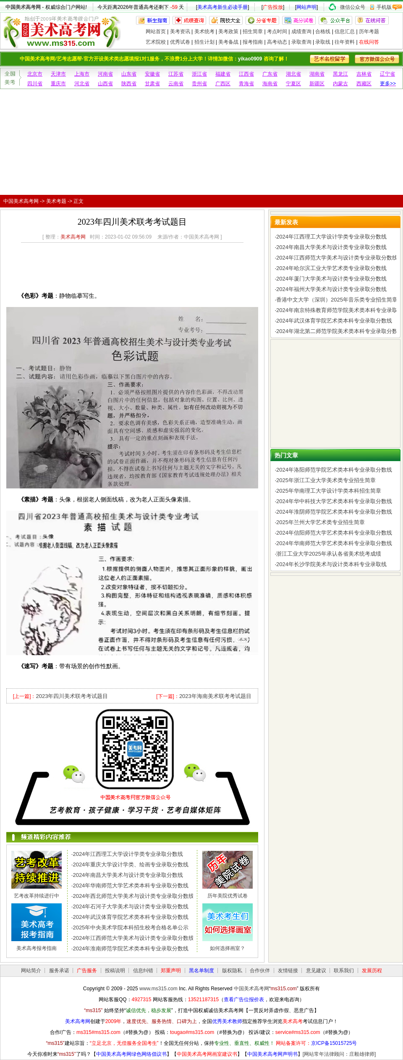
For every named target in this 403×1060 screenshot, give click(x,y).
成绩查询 (301, 31)
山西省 (105, 84)
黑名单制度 (201, 970)
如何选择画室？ (227, 948)
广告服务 (87, 970)
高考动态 (277, 42)
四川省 (34, 84)
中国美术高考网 (23, 7)
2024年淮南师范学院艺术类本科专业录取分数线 (130, 948)
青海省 (246, 84)
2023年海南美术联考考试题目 (215, 696)
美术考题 (56, 201)
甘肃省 (152, 84)
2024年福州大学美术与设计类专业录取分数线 (331, 289)
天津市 (58, 74)
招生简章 (253, 31)
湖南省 (316, 74)
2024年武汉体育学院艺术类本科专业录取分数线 (130, 917)
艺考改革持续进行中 (36, 896)
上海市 (81, 74)
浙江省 (199, 74)
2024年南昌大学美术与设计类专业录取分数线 (128, 875)
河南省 (105, 74)
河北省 (81, 84)
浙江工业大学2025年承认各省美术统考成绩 (328, 554)
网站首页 (156, 31)
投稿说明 (115, 970)
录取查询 (301, 42)
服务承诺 (59, 970)
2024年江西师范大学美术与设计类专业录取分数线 (133, 938)
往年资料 (345, 42)
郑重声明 (171, 970)
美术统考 (204, 31)
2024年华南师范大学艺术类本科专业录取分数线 (130, 885)
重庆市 (58, 84)
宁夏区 (293, 84)
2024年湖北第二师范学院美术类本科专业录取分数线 (339, 331)
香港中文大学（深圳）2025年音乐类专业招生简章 (337, 299)
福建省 (222, 74)
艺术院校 (156, 42)
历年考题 (369, 31)
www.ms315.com (158, 989)
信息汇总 (345, 31)
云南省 (175, 84)
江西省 (246, 74)
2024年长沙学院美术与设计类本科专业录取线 (331, 564)
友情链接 (288, 970)
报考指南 (253, 42)
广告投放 (273, 7)
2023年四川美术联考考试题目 (72, 696)
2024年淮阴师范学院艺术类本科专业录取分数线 (334, 512)
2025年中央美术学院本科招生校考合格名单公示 (130, 927)
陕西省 (128, 84)
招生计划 (204, 42)
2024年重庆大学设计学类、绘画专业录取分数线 (130, 864)
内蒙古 (340, 84)
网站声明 (306, 7)
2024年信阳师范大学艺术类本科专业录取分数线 (334, 533)
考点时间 (277, 31)
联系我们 (344, 970)
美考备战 (228, 42)
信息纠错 (143, 970)
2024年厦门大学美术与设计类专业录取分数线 (331, 278)
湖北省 (293, 74)
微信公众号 (352, 7)
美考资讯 (180, 31)
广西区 (222, 84)
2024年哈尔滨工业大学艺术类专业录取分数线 (331, 268)
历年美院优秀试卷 (227, 896)
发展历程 (372, 970)
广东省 (269, 74)
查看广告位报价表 (244, 999)
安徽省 (152, 74)
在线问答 (369, 42)
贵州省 (199, 84)
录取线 (322, 42)
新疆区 (316, 84)
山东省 (128, 74)
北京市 (34, 74)
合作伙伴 (260, 970)
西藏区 (364, 84)
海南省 (269, 84)
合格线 (322, 31)
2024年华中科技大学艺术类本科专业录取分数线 (334, 501)
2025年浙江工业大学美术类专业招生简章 (326, 480)
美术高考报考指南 (36, 948)
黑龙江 (340, 74)
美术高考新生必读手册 (222, 7)
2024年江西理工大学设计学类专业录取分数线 (128, 854)
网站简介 (31, 970)
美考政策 (228, 31)
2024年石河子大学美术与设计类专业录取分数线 (130, 906)
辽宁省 (387, 74)
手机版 (384, 7)
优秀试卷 (180, 42)
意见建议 (316, 970)
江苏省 (175, 74)
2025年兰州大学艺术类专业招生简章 (320, 522)
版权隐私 (232, 970)
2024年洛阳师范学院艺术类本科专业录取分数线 (334, 470)
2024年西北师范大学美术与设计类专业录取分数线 (133, 896)
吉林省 (364, 74)
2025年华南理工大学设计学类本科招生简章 (328, 491)
